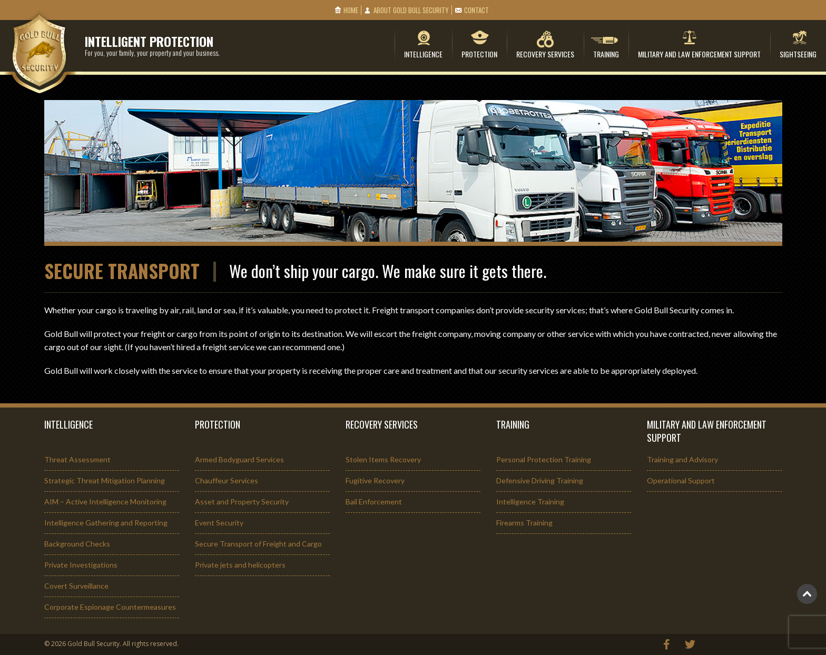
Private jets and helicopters (240, 564)
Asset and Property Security (242, 501)
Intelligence (423, 53)
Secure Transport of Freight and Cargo (258, 543)
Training (606, 53)
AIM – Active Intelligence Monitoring (105, 501)
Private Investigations (80, 564)
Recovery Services (545, 53)
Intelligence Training (530, 501)
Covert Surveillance (76, 585)
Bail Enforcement (374, 501)
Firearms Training (524, 522)
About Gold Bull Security (411, 10)
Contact (476, 10)
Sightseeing (798, 53)
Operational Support (681, 480)
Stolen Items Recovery (383, 459)
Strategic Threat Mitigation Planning (104, 480)
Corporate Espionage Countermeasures (110, 606)
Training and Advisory (682, 459)
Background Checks (77, 543)
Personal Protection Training (543, 459)
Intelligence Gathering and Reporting (106, 522)
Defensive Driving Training (539, 480)
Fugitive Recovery (375, 480)
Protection (479, 53)
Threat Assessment (77, 459)
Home (350, 10)
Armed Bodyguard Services (239, 459)
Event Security (219, 522)
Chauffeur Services (226, 480)
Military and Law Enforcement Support (699, 53)
